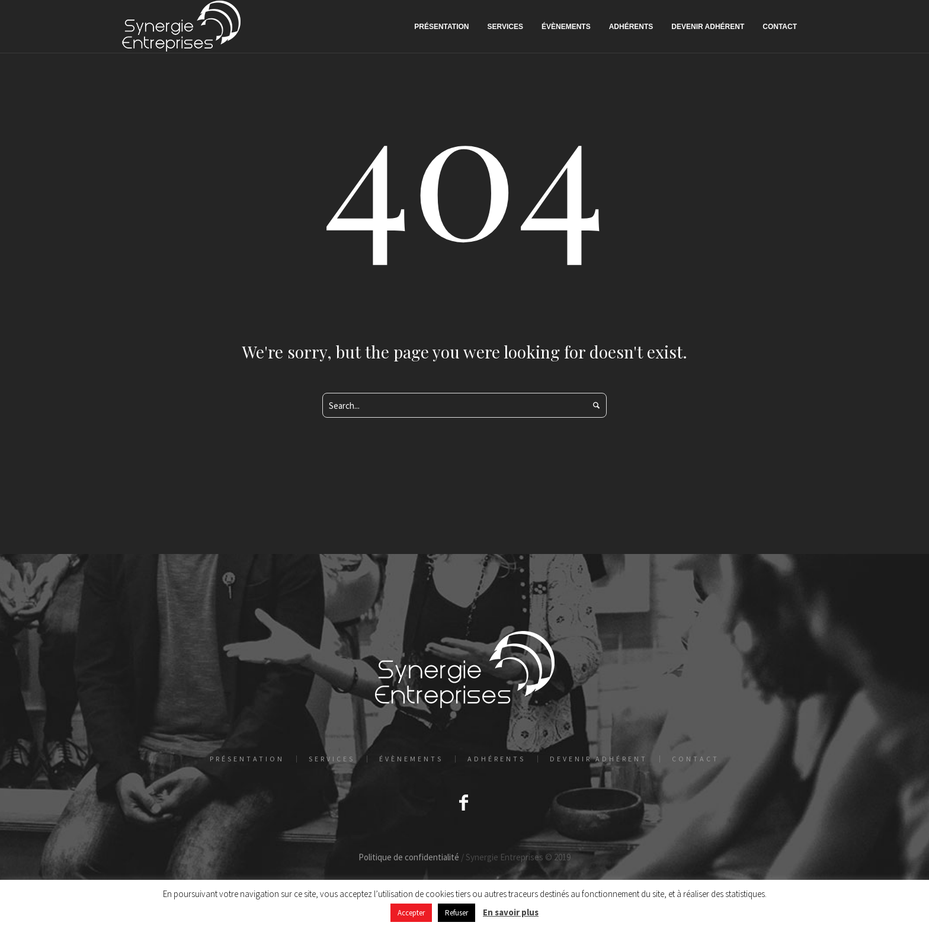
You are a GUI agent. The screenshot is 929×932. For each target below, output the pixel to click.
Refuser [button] (456, 913)
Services (332, 759)
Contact (695, 759)
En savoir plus (511, 912)
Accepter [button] (411, 913)
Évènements (411, 759)
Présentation (247, 759)
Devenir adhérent (599, 759)
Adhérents (496, 759)
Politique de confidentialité (408, 857)
